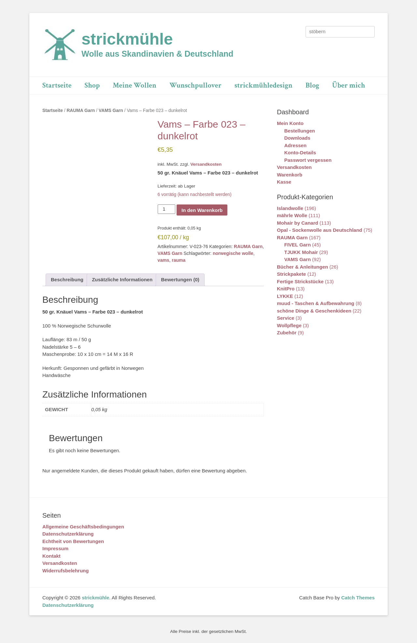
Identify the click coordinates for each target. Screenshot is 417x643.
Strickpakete (291, 274)
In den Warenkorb (202, 210)
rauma (178, 260)
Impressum (55, 548)
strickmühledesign (264, 85)
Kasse (284, 182)
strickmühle (127, 39)
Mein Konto (290, 123)
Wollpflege (289, 325)
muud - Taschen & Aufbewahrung (315, 303)
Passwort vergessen (308, 160)
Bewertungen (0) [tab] (180, 279)
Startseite (57, 85)
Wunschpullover (195, 85)
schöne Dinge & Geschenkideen (314, 311)
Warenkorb (289, 174)
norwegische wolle (233, 253)
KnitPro (286, 288)
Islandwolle (290, 208)
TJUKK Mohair (301, 252)
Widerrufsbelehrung (65, 570)
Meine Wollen (134, 85)
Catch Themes (358, 597)
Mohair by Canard (297, 223)
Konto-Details (300, 152)
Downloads (297, 138)
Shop (92, 85)
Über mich (348, 85)
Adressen (295, 145)
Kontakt (51, 556)
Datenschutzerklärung (68, 534)
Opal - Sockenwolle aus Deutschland (319, 230)
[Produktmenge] (166, 209)
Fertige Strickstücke (300, 281)
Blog (312, 85)
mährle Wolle (292, 215)
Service (285, 318)
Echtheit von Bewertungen (73, 541)
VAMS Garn (111, 110)
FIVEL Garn (297, 244)
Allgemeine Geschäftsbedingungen (83, 526)
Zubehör (286, 332)
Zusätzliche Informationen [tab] (122, 279)
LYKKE (285, 296)
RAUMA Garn (80, 110)
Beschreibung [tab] (67, 279)
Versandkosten (206, 164)
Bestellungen (299, 130)
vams (163, 260)
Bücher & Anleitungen (302, 267)
